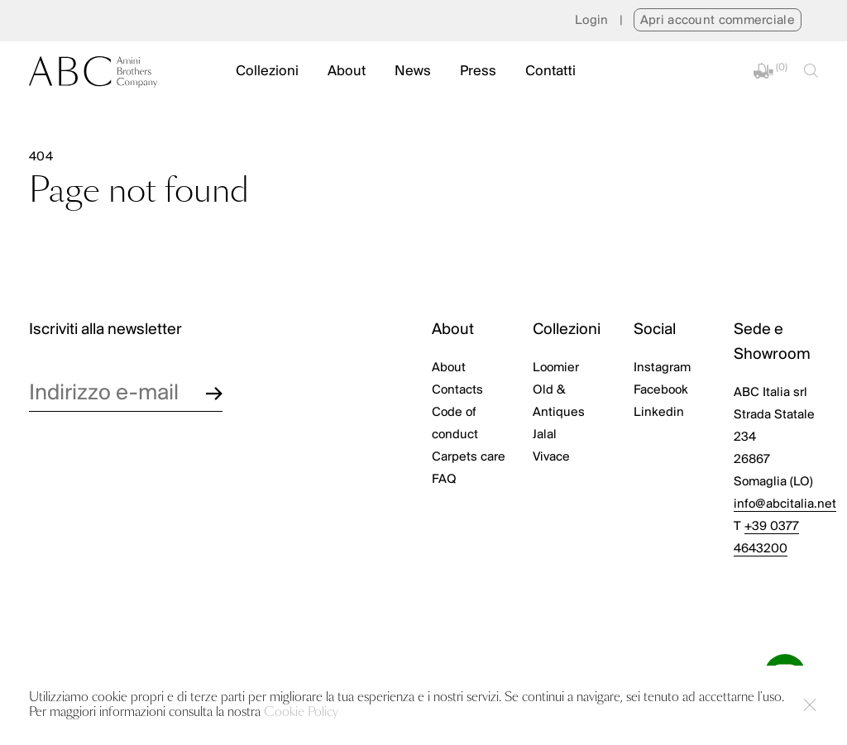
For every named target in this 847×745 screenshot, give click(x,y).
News (413, 71)
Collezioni (267, 71)
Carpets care (468, 457)
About (347, 71)
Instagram (662, 368)
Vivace (551, 457)
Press (478, 71)
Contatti (550, 71)
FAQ (444, 479)
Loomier (556, 368)
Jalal (545, 435)
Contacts (457, 390)
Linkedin (659, 412)
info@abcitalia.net (785, 504)
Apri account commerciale (717, 20)
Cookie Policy (301, 712)
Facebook (661, 390)
